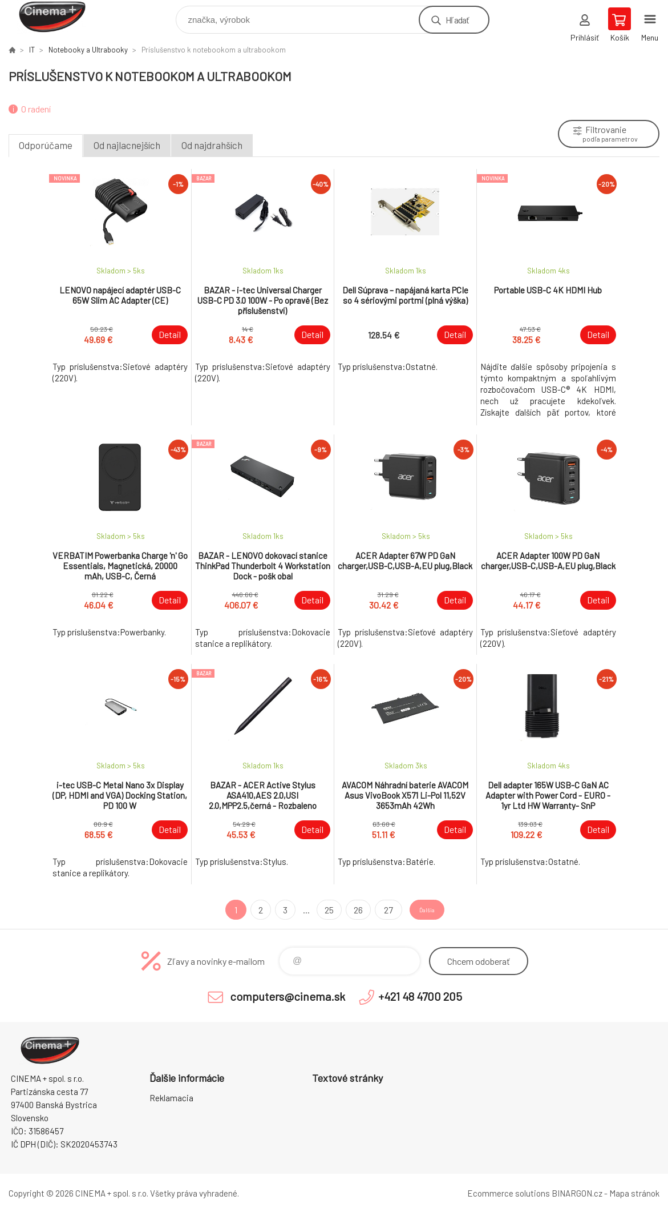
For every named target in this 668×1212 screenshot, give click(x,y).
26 (348, 909)
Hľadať (457, 19)
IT (32, 49)
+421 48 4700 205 (420, 996)
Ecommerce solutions (508, 1193)
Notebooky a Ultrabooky (88, 49)
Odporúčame (45, 145)
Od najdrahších (211, 145)
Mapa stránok (634, 1193)
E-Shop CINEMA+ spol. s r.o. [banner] (59, 17)
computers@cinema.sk (287, 996)
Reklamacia (171, 1098)
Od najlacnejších (127, 145)
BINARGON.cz (577, 1193)
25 (318, 909)
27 (377, 909)
